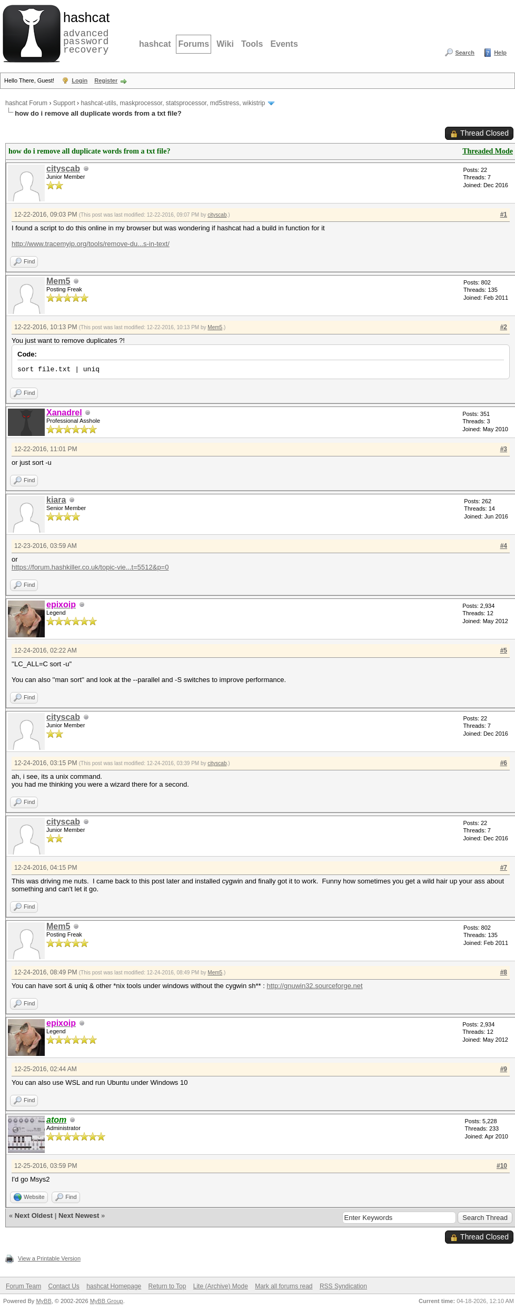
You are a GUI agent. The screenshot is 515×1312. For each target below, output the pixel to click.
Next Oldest (34, 1215)
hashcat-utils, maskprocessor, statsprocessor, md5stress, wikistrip (173, 103)
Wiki (225, 43)
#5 (503, 650)
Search (464, 52)
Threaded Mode (487, 151)
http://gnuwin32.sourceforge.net (314, 986)
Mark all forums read (283, 1286)
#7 (503, 867)
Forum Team (23, 1286)
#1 (503, 214)
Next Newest (78, 1215)
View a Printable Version (49, 1258)
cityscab (63, 168)
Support (64, 103)
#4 (503, 546)
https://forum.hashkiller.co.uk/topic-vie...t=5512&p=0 (90, 567)
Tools (252, 43)
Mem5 (58, 281)
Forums (193, 43)
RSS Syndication (343, 1286)
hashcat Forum (26, 103)
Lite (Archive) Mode (220, 1286)
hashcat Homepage (113, 1286)
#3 (503, 449)
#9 (503, 1069)
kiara (56, 499)
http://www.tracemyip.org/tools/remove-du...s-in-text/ (91, 244)
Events (284, 43)
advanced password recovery (84, 32)
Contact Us (63, 1286)
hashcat (155, 43)
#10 (502, 1165)
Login (79, 80)
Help (500, 52)
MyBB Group (106, 1301)
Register (105, 80)
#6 (503, 763)
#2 (503, 327)
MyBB (43, 1301)
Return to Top (167, 1286)
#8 (503, 972)
